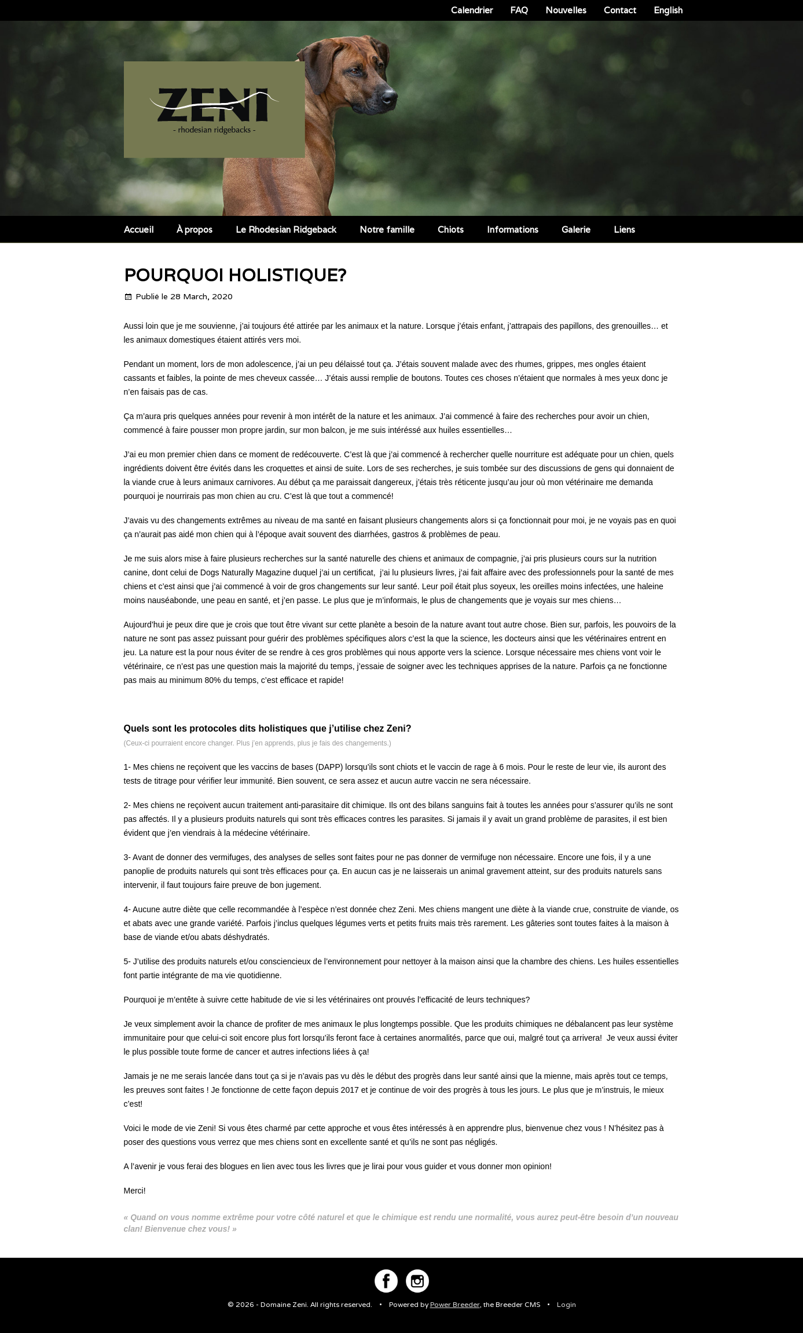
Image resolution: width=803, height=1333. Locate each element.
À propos (194, 229)
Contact (620, 10)
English (668, 10)
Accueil (138, 229)
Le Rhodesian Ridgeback (286, 229)
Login (566, 1304)
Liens (624, 229)
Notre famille (387, 229)
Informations (512, 229)
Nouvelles (565, 10)
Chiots (451, 229)
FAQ (519, 10)
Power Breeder (455, 1304)
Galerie (576, 229)
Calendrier (472, 10)
